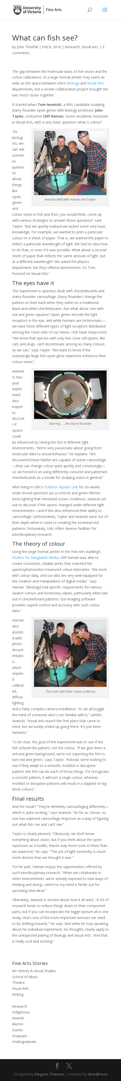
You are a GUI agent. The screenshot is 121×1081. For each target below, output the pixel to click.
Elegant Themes (49, 1074)
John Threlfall (27, 46)
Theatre (18, 982)
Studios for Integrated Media (35, 557)
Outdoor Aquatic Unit (61, 487)
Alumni (17, 1024)
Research (72, 46)
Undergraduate (24, 1041)
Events (17, 1030)
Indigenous (21, 1012)
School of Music (25, 976)
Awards (18, 1018)
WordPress (98, 1074)
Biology (73, 83)
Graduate (19, 1036)
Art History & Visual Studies (34, 970)
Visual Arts (90, 46)
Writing (17, 994)
